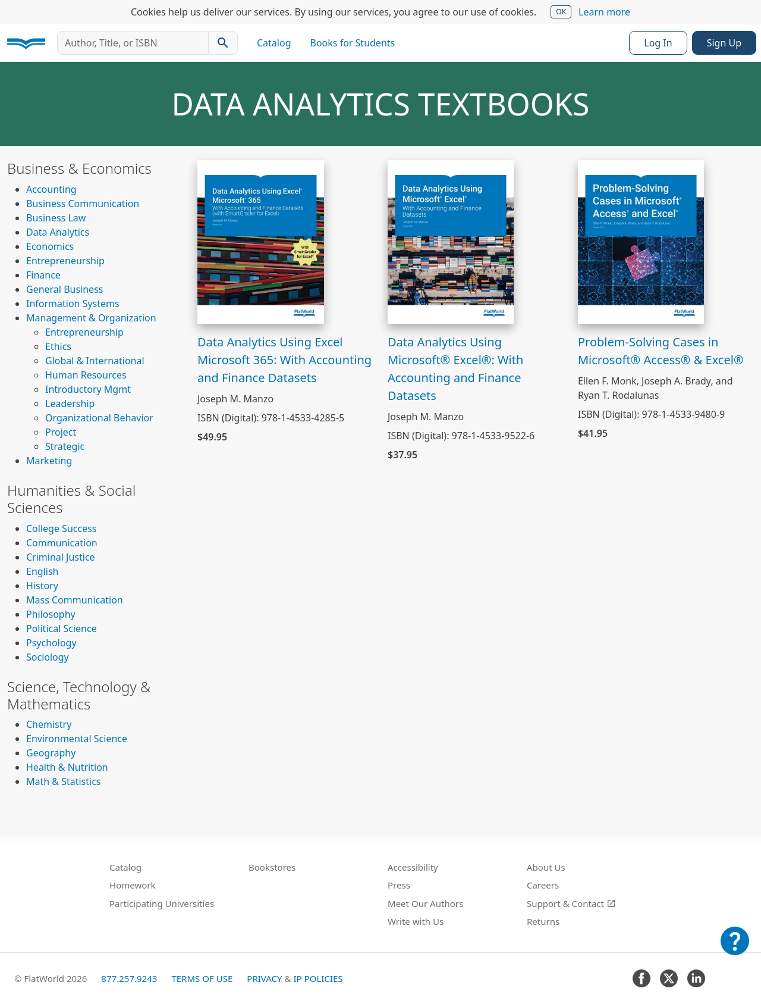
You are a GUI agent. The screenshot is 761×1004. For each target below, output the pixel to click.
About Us (546, 867)
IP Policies (317, 978)
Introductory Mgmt (88, 389)
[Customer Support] (735, 949)
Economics (50, 246)
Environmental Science (76, 738)
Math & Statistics (63, 781)
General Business (64, 289)
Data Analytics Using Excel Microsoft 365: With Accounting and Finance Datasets (284, 360)
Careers (543, 885)
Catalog (274, 42)
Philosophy (51, 614)
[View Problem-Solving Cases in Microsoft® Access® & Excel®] (641, 241)
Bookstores (272, 867)
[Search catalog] (223, 43)
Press (399, 885)
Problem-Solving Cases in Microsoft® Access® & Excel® (661, 351)
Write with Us (416, 921)
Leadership (70, 403)
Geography (51, 752)
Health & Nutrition (67, 767)
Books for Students (352, 42)
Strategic (64, 446)
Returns (543, 921)
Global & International (94, 360)
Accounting (51, 189)
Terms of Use (201, 978)
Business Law (56, 217)
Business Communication (82, 203)
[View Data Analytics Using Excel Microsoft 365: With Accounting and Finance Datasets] (260, 241)
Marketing (49, 460)
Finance (43, 275)
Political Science (61, 628)
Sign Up (724, 42)
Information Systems (73, 303)
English (42, 571)
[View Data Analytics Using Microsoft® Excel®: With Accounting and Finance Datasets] (451, 241)
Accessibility (413, 867)
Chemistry (48, 724)
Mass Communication (74, 599)
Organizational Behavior (99, 417)
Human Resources (86, 374)
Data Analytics (57, 232)
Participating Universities (161, 903)
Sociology (47, 657)
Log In (658, 42)
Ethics (58, 346)
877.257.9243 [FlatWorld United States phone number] (129, 978)
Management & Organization (91, 317)
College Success (61, 528)
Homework (132, 885)
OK (561, 12)
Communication (62, 542)
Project (60, 432)
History (42, 585)
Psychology (51, 642)
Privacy (264, 978)
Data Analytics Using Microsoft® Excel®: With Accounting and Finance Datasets (455, 369)
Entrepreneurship (65, 260)
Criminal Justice (60, 557)
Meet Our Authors (425, 903)
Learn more (604, 11)
